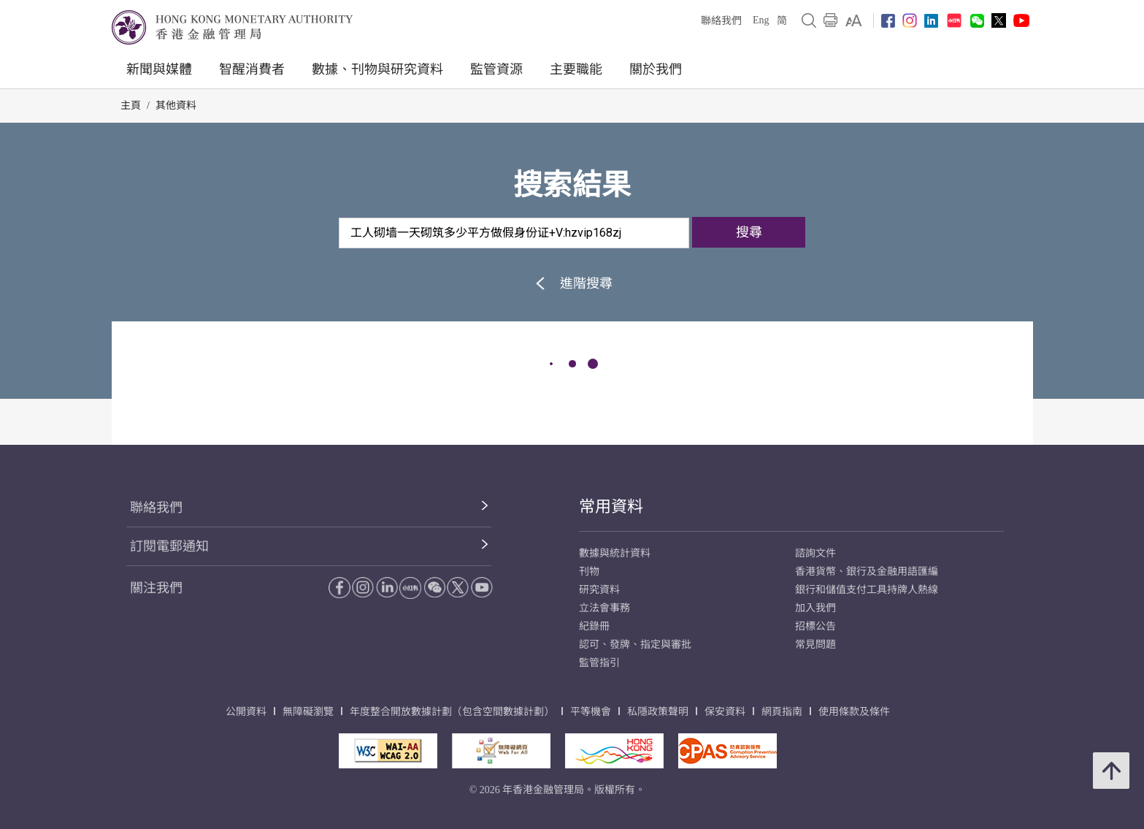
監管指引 (599, 662)
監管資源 (496, 69)
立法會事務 (604, 608)
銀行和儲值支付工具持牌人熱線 (866, 589)
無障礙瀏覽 (308, 711)
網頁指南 (781, 711)
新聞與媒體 (159, 69)
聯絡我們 (721, 20)
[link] (853, 20)
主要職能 (576, 69)
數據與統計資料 (614, 553)
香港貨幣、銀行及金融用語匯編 (866, 571)
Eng (761, 20)
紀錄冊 (594, 626)
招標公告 (815, 626)
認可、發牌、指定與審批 (635, 644)
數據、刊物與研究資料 (377, 69)
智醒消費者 (252, 69)
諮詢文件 (815, 553)
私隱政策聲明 (657, 711)
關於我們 (655, 69)
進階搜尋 (572, 283)
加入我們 (815, 608)
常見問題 (815, 644)
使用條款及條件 (854, 711)
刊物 (589, 571)
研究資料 (599, 589)
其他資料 (176, 105)
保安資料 (725, 711)
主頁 (130, 105)
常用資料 (611, 506)
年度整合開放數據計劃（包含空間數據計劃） (452, 711)
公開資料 (246, 711)
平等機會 (590, 711)
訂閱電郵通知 (169, 546)
